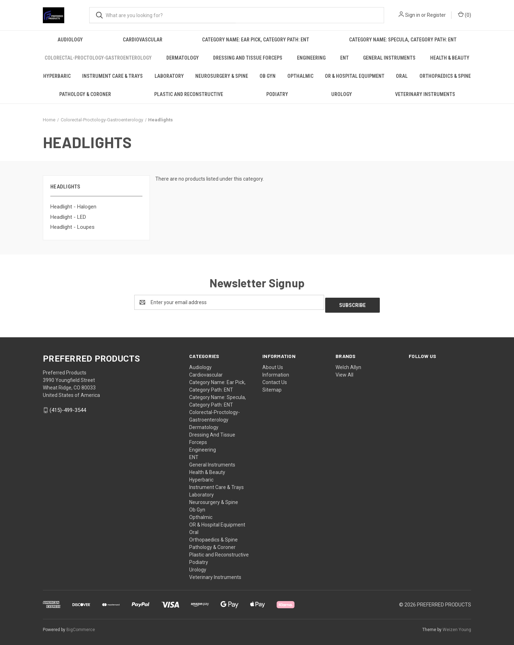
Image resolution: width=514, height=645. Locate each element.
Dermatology (182, 58)
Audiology (70, 39)
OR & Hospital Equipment (354, 76)
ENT (344, 58)
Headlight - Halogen (73, 206)
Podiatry (277, 94)
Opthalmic (300, 76)
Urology (341, 94)
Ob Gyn (267, 76)
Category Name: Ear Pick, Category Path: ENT (255, 39)
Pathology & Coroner (85, 94)
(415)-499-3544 (68, 407)
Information (275, 372)
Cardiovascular (142, 39)
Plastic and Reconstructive (188, 94)
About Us (272, 364)
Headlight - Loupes (72, 227)
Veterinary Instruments (425, 94)
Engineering (311, 58)
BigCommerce (80, 626)
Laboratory (169, 76)
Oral (402, 76)
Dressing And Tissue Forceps (247, 58)
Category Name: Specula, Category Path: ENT (403, 39)
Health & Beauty (449, 58)
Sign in (412, 15)
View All (344, 372)
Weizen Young (457, 626)
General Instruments (389, 58)
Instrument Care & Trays (112, 76)
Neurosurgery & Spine (221, 76)
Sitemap (272, 387)
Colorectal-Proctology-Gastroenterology (98, 58)
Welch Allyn (348, 364)
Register (436, 15)
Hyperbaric (57, 76)
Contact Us (274, 379)
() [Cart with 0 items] (464, 14)
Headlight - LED (68, 217)
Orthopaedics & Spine (445, 76)
